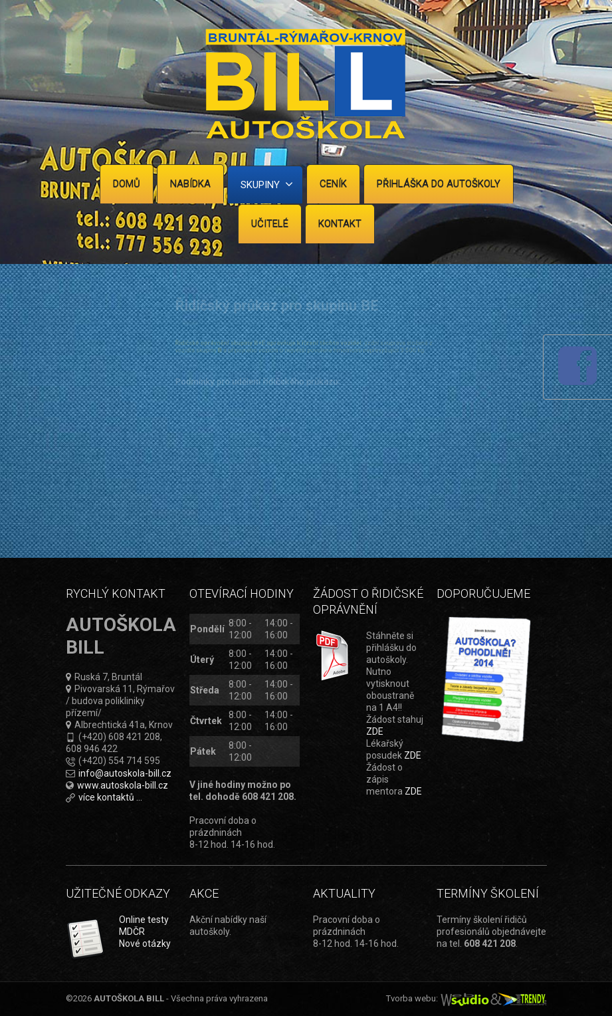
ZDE (374, 731)
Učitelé (269, 223)
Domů (126, 184)
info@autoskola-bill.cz (124, 773)
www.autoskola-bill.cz (122, 785)
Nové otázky (145, 943)
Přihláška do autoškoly (438, 184)
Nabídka (190, 184)
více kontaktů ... (110, 797)
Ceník (333, 184)
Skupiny (267, 184)
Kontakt (339, 223)
